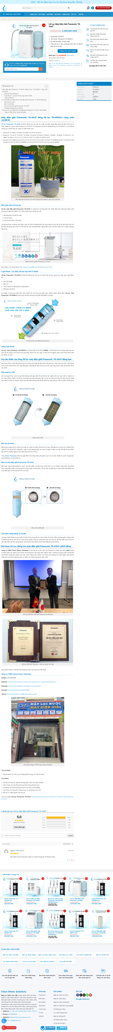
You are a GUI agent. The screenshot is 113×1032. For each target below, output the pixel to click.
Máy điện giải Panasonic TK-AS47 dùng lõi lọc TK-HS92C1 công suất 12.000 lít (24, 90)
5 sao (43, 817)
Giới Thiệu (41, 14)
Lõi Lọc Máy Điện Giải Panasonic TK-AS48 (33, 932)
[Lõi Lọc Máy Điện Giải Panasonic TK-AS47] (78, 887)
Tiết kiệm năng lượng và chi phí (13, 108)
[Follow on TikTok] (80, 995)
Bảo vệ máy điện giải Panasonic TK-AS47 (16, 106)
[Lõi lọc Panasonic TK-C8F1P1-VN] (13, 919)
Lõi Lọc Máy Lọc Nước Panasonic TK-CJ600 (33, 899)
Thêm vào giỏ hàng (67, 51)
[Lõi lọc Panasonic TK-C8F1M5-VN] (100, 887)
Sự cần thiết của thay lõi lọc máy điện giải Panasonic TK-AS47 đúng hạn (24, 100)
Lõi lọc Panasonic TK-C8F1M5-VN (99, 899)
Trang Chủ (33, 14)
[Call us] (87, 995)
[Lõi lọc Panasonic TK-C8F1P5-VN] (13, 887)
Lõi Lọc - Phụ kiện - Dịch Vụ (15, 19)
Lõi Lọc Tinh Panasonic (59, 65)
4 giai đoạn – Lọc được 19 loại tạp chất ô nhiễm (18, 96)
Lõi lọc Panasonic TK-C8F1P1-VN (11, 932)
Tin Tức (74, 14)
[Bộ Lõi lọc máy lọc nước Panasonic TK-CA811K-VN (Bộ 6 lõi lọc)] (56, 887)
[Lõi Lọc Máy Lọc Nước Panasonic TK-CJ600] (35, 887)
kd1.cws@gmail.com (14, 1020)
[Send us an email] (84, 995)
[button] (45, 86)
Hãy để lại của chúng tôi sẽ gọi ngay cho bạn (26, 64)
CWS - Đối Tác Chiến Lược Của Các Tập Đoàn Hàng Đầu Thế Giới (56, 2)
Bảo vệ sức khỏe (9, 104)
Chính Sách (66, 14)
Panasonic (36, 19)
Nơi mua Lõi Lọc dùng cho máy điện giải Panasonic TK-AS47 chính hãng (24, 110)
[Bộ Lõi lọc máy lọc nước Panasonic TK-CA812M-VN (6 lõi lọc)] (56, 919)
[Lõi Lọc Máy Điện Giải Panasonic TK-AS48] (35, 919)
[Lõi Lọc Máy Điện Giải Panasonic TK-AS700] (100, 919)
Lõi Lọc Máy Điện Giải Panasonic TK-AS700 (99, 932)
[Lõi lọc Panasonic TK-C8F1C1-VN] (78, 919)
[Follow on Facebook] (77, 995)
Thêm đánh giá (19, 827)
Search (71, 835)
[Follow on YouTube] (90, 995)
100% (68, 817)
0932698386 (12, 1014)
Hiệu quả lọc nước (9, 102)
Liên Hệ (81, 14)
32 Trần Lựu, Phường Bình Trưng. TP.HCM (23, 1011)
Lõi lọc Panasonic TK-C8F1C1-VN (77, 932)
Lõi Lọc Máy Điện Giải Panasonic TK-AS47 (77, 899)
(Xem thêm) (70, 55)
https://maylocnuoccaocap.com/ (20, 1017)
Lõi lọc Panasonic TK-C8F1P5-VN (11, 899)
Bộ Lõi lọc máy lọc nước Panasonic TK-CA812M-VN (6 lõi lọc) (56, 932)
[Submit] (68, 7)
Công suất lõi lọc (9, 98)
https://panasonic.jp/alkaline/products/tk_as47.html (35, 267)
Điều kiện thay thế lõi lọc (11, 94)
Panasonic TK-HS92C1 (73, 65)
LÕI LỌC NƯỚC (28, 19)
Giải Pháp (57, 14)
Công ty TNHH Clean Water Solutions (15, 112)
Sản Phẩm (49, 14)
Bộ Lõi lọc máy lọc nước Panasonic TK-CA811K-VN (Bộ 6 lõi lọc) (55, 900)
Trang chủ (3, 19)
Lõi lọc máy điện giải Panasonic (60, 63)
